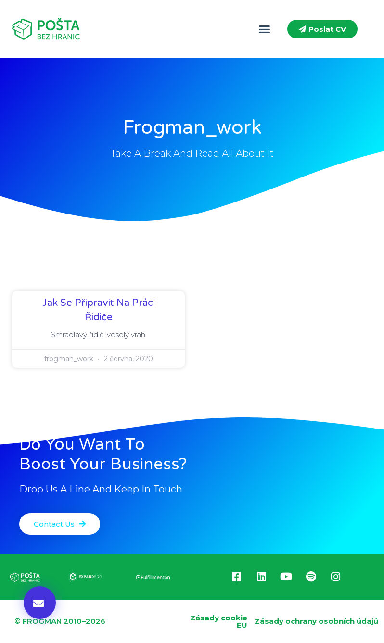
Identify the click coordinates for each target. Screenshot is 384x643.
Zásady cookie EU (218, 621)
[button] (265, 29)
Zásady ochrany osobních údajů (316, 621)
